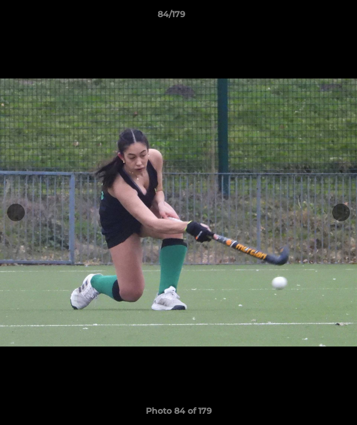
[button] (314, 17)
